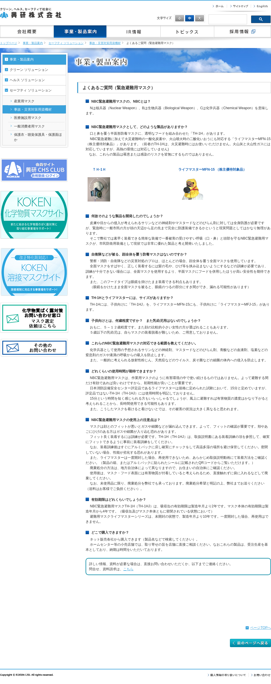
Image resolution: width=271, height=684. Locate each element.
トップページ (8, 43)
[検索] (227, 19)
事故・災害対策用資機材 (105, 43)
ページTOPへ (260, 628)
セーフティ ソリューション (66, 43)
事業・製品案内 (33, 43)
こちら (128, 569)
